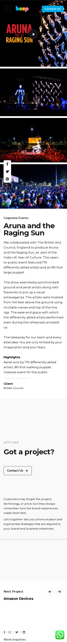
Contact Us (53, 8)
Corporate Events (16, 218)
